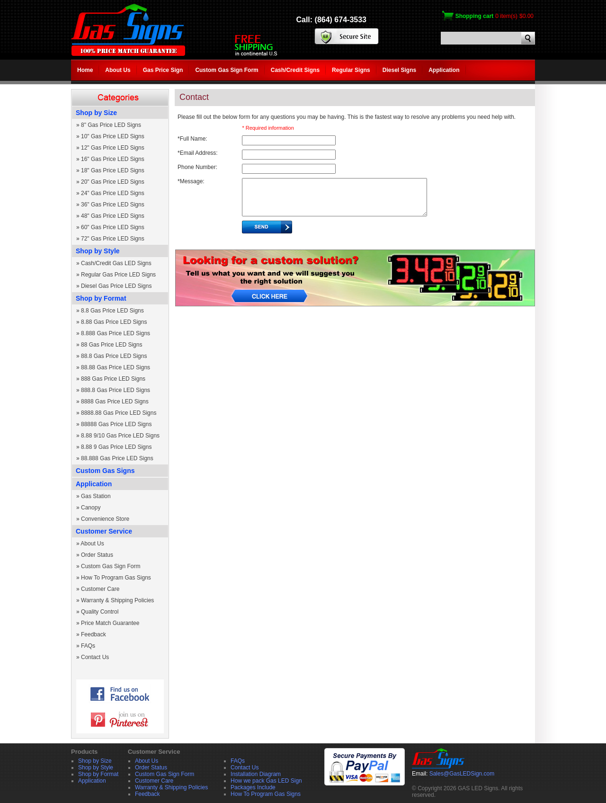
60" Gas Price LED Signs (112, 227)
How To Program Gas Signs (116, 577)
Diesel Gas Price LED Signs (116, 286)
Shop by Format (101, 298)
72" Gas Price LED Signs (112, 238)
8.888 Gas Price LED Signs (115, 333)
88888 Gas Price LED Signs (116, 424)
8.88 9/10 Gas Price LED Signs (120, 435)
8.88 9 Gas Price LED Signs (116, 447)
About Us (117, 70)
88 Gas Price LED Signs (111, 344)
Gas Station (96, 496)
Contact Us (95, 657)
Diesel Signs (399, 70)
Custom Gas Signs (105, 470)
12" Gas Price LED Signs (112, 147)
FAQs (88, 645)
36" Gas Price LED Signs (112, 204)
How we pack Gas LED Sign (266, 780)
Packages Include (253, 787)
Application (443, 70)
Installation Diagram (256, 774)
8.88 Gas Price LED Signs (114, 322)
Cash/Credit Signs (295, 70)
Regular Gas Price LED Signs (118, 274)
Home (85, 70)
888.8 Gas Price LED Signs (115, 390)
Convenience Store (105, 519)
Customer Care (100, 589)
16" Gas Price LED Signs (112, 159)
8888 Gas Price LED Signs (115, 401)
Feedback (93, 634)
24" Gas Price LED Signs (112, 193)
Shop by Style (98, 251)
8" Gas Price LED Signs (111, 125)
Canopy (90, 507)
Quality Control (99, 611)
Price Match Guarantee (110, 623)
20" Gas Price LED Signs (112, 181)
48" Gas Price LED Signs (112, 216)
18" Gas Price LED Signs (112, 170)
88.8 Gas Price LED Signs (114, 356)
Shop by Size (96, 112)
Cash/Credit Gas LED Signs (116, 263)
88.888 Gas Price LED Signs (117, 458)
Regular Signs (351, 70)
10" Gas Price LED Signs (112, 136)
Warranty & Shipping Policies (117, 600)
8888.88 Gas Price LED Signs (118, 413)
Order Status (97, 555)
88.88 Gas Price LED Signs (115, 367)
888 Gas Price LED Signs (113, 378)
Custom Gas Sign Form (226, 70)
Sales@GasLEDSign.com (462, 773)
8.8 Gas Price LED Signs (112, 310)
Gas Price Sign (163, 70)
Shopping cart (474, 16)
